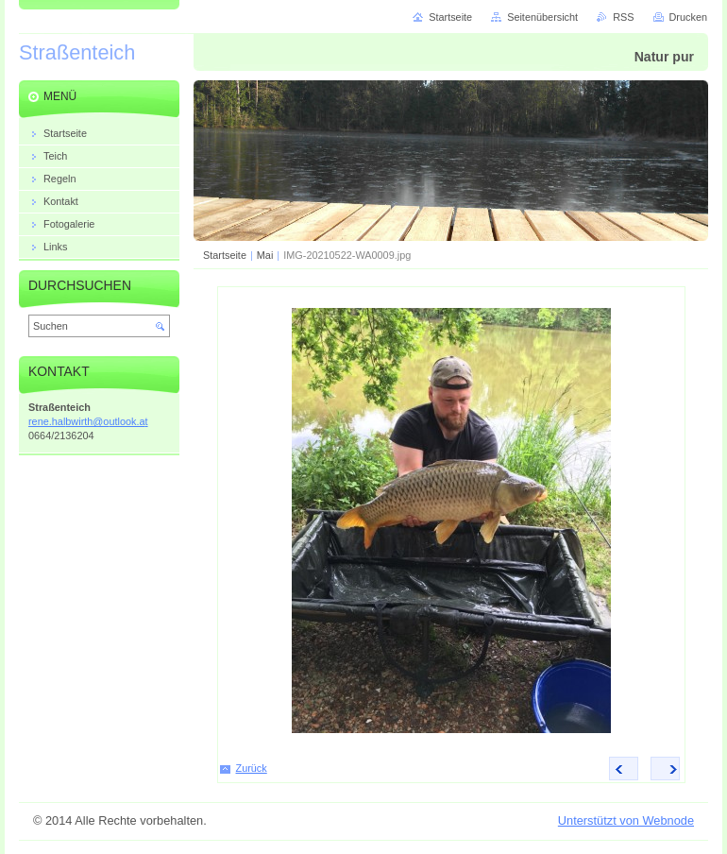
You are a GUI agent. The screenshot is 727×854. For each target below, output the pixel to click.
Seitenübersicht (542, 17)
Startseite (224, 255)
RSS (623, 17)
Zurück (251, 768)
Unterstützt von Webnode (626, 820)
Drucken (688, 17)
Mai (265, 255)
